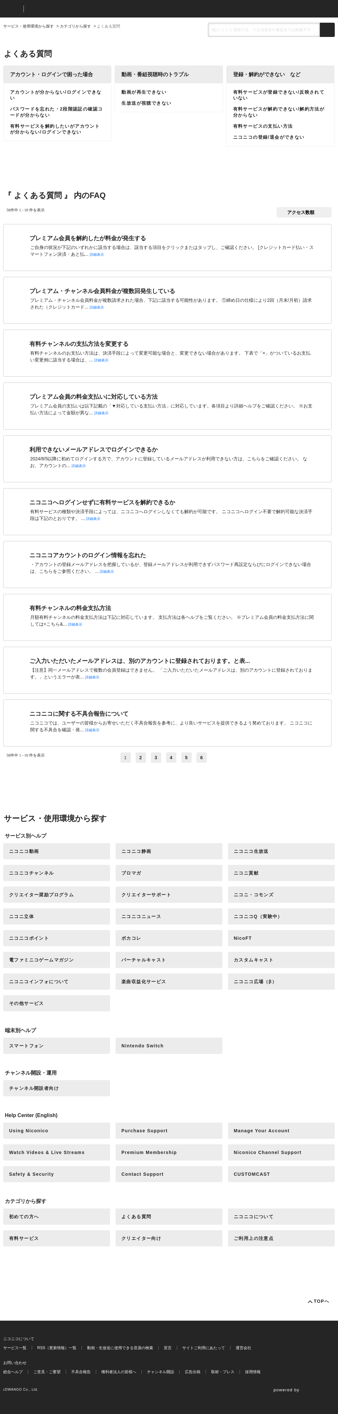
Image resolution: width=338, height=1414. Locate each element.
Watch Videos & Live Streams (47, 1152)
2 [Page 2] (140, 757)
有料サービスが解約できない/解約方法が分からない (279, 111)
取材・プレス (222, 1372)
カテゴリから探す (75, 26)
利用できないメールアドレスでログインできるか (93, 449)
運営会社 (243, 1348)
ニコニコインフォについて (39, 981)
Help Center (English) (31, 1115)
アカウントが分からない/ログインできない (56, 94)
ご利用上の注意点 (254, 1238)
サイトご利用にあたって (203, 1348)
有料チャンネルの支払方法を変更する (79, 344)
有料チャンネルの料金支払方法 (70, 608)
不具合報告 (81, 1372)
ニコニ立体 (21, 916)
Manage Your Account (262, 1130)
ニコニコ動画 (24, 851)
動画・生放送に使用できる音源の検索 (120, 1348)
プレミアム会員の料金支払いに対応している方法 (93, 397)
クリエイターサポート (146, 894)
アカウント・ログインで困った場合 (51, 74)
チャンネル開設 (160, 1372)
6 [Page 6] (201, 757)
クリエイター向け (141, 1238)
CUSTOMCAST (252, 1174)
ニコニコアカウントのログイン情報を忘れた (87, 555)
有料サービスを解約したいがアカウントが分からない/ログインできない (55, 129)
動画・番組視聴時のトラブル (155, 74)
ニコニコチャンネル (31, 873)
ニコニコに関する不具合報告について (79, 714)
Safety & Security (31, 1174)
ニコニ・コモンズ (254, 894)
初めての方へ (24, 1216)
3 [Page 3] (155, 757)
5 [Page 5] (186, 757)
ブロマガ (131, 873)
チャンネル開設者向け (34, 1088)
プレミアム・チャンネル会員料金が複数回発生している (102, 291)
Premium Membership (149, 1152)
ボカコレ (131, 938)
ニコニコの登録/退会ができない (269, 137)
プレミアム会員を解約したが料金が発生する (87, 238)
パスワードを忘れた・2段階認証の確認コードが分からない (56, 111)
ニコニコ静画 (136, 851)
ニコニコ (12, 9)
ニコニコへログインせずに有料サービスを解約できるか (102, 502)
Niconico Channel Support (267, 1152)
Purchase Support (144, 1130)
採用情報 (253, 1372)
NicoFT (243, 938)
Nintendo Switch (142, 1045)
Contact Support (142, 1174)
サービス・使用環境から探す (28, 26)
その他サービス (26, 1003)
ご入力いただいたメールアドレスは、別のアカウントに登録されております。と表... (139, 661)
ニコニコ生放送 (251, 851)
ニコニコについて (254, 1216)
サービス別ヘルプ (25, 836)
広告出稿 (192, 1372)
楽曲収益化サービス (143, 981)
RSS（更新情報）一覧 (56, 1348)
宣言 (168, 1348)
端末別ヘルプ (20, 1030)
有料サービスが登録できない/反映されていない (279, 94)
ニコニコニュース (141, 916)
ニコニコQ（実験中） (258, 916)
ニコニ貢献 (246, 873)
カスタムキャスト (254, 959)
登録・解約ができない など (266, 74)
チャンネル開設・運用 (31, 1073)
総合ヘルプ (13, 1372)
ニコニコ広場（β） (255, 981)
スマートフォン (26, 1045)
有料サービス (24, 1238)
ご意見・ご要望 (47, 1372)
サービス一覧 (15, 1348)
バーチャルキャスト (143, 959)
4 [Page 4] (171, 757)
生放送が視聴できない (146, 103)
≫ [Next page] (217, 757)
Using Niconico (29, 1130)
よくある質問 (136, 1216)
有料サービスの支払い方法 (263, 126)
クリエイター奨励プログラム (41, 894)
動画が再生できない (143, 92)
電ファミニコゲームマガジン (41, 959)
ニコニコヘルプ (63, 9)
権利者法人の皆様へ (118, 1372)
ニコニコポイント (29, 938)
